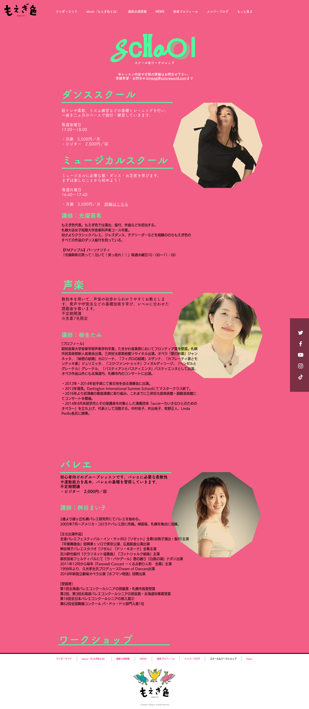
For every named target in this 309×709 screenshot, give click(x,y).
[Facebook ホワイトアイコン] (300, 343)
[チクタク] (300, 377)
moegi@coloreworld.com (167, 78)
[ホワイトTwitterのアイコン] (300, 332)
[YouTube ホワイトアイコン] (300, 355)
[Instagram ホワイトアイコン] (300, 366)
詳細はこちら (116, 204)
